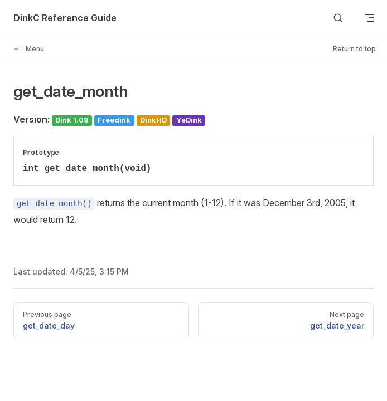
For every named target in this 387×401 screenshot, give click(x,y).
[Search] (338, 18)
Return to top (354, 49)
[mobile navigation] (369, 18)
